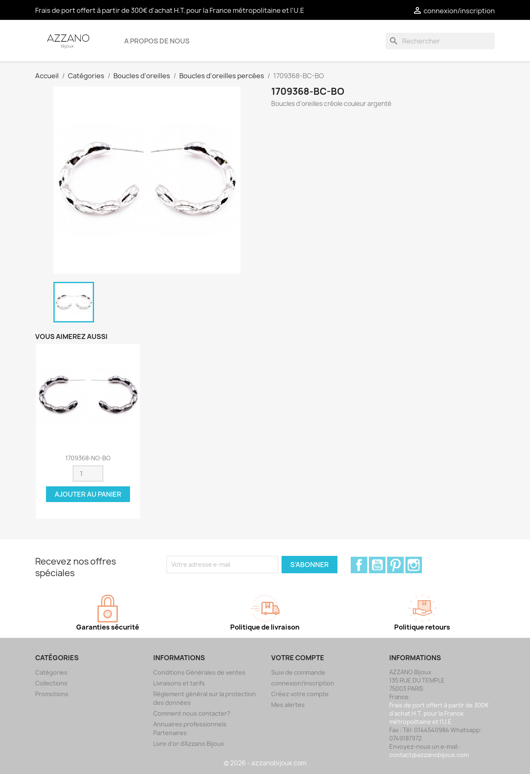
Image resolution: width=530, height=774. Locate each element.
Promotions (51, 694)
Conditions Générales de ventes (199, 672)
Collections (51, 683)
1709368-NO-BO (88, 458)
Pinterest (395, 565)
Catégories (51, 672)
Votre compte (297, 657)
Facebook (359, 565)
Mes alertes (288, 705)
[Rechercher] (440, 41)
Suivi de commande (298, 672)
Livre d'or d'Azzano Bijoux (188, 744)
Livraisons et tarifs (179, 683)
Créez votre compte (300, 694)
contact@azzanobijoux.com (429, 755)
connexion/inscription (302, 683)
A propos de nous (157, 41)
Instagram (413, 565)
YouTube (377, 565)
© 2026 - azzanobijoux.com (265, 763)
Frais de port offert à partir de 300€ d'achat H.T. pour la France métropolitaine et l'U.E (169, 10)
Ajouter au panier (88, 494)
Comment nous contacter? (191, 713)
